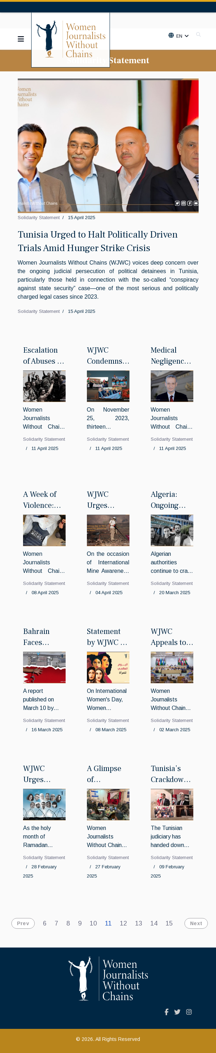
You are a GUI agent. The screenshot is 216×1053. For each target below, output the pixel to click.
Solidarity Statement (39, 217)
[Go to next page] (194, 923)
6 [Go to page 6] (44, 923)
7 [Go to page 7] (56, 923)
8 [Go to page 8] (68, 923)
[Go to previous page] (21, 923)
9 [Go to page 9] (80, 923)
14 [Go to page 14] (153, 923)
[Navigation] (21, 39)
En (178, 36)
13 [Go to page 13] (138, 923)
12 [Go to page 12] (123, 923)
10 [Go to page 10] (93, 923)
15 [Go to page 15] (169, 923)
